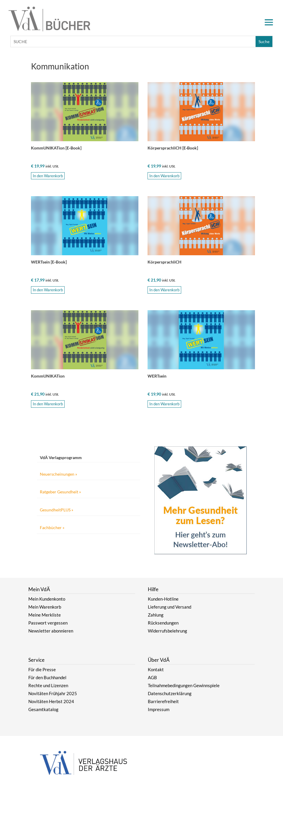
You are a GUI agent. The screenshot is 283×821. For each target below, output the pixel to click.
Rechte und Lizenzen (48, 685)
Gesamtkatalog (43, 709)
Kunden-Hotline (163, 598)
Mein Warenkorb (44, 606)
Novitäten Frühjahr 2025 (52, 693)
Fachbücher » (52, 527)
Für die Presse (42, 669)
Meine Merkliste (44, 614)
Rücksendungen (163, 622)
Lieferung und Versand (169, 606)
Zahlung (155, 614)
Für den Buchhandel (47, 677)
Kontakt (156, 669)
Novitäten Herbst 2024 (51, 701)
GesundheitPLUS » (56, 509)
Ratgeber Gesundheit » (60, 491)
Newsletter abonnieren (50, 630)
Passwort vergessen (48, 622)
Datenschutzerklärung (170, 693)
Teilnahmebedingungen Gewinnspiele (184, 685)
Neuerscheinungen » (58, 474)
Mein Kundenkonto (46, 598)
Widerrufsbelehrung (167, 630)
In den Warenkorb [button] (48, 175)
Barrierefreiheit (163, 701)
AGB (152, 677)
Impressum (158, 709)
